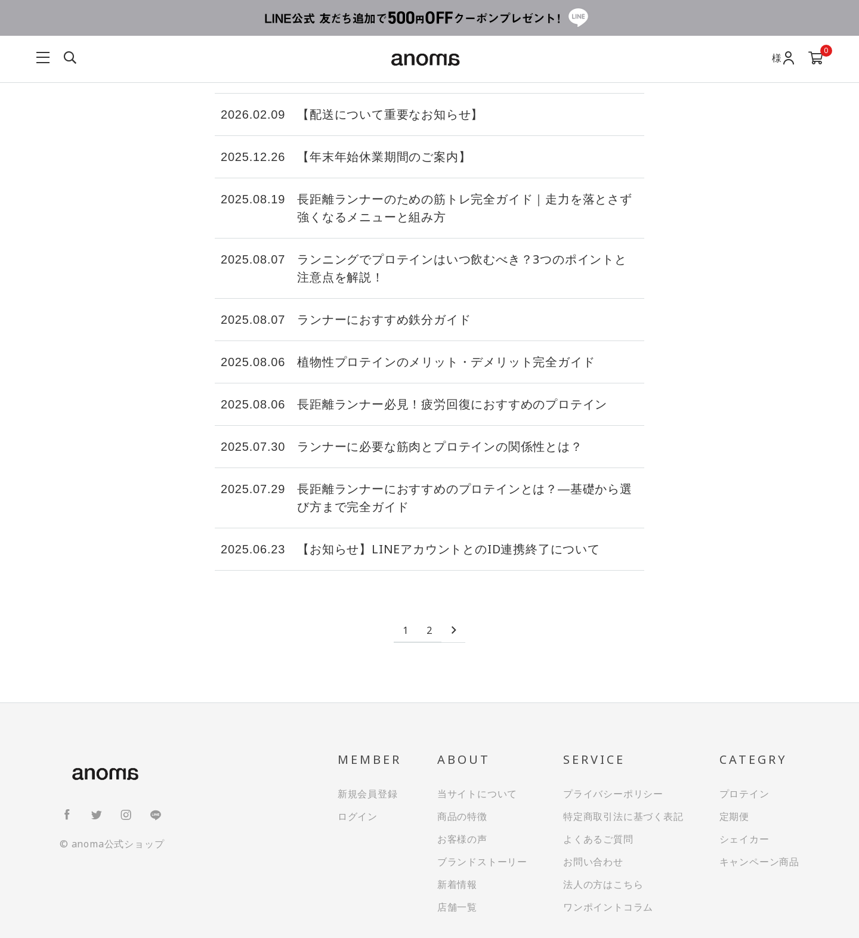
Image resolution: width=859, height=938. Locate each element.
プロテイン (744, 793)
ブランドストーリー (482, 861)
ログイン (358, 816)
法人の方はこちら (603, 884)
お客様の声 (462, 839)
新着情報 (457, 884)
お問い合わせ (593, 861)
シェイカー (744, 839)
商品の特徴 (462, 816)
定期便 (734, 816)
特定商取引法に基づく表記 (623, 816)
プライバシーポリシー (613, 793)
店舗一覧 (457, 907)
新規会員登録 (368, 793)
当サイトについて (477, 793)
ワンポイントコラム (608, 907)
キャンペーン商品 (759, 861)
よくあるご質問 (598, 839)
